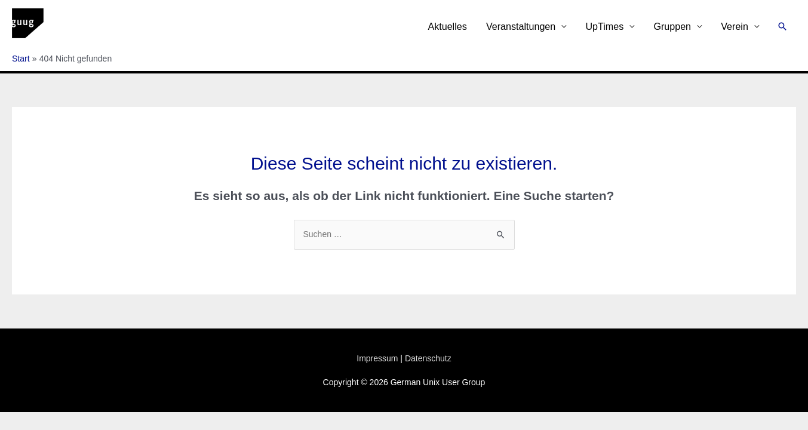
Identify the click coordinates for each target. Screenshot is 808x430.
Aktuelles (447, 26)
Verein (734, 26)
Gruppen (672, 26)
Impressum (377, 358)
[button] (782, 26)
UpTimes (604, 26)
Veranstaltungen (520, 26)
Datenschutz (428, 358)
